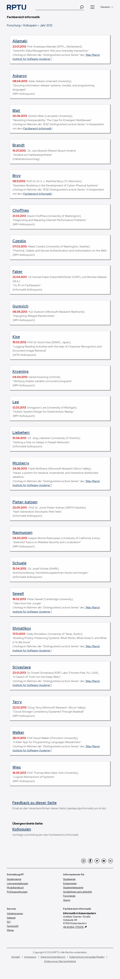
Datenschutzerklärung (53, 957)
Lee (15, 402)
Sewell (18, 593)
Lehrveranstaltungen (17, 883)
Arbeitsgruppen (15, 913)
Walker (18, 732)
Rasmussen (22, 532)
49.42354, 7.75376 (73, 927)
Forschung (13, 25)
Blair (16, 110)
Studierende (69, 879)
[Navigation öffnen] (92, 7)
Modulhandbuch (15, 887)
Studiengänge (14, 879)
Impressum (30, 957)
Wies (16, 767)
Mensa (10, 930)
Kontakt (15, 957)
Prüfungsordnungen (17, 891)
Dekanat (11, 917)
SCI (8, 921)
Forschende (69, 896)
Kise (16, 336)
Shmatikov (21, 628)
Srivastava (21, 667)
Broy (16, 175)
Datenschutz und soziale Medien (87, 957)
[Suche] (58, 7)
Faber (17, 271)
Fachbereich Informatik (37, 128)
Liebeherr (21, 432)
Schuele (19, 563)
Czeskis (19, 240)
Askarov (19, 75)
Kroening (20, 371)
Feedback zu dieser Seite (34, 802)
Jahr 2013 (46, 25)
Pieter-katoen (25, 502)
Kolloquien (30, 25)
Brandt (18, 145)
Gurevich (20, 306)
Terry (17, 701)
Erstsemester (70, 883)
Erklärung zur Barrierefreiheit (60, 961)
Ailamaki (19, 41)
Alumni (66, 900)
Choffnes (20, 210)
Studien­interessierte (73, 887)
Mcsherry (20, 463)
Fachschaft (12, 926)
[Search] (81, 7)
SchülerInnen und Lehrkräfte (77, 891)
